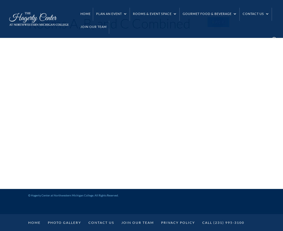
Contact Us (253, 13)
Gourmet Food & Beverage (207, 13)
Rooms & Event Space (152, 13)
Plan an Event (109, 13)
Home (85, 13)
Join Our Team (93, 26)
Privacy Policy (178, 222)
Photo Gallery (64, 222)
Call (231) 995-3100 (223, 222)
